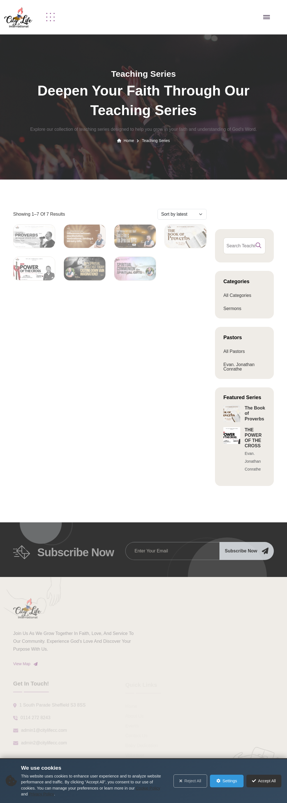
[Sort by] (182, 214)
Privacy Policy (41, 794)
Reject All (190, 781)
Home (129, 140)
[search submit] (258, 246)
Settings (226, 781)
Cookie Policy (148, 788)
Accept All (264, 781)
